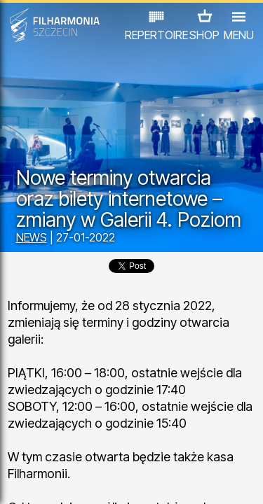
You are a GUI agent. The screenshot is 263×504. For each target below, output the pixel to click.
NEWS (31, 237)
